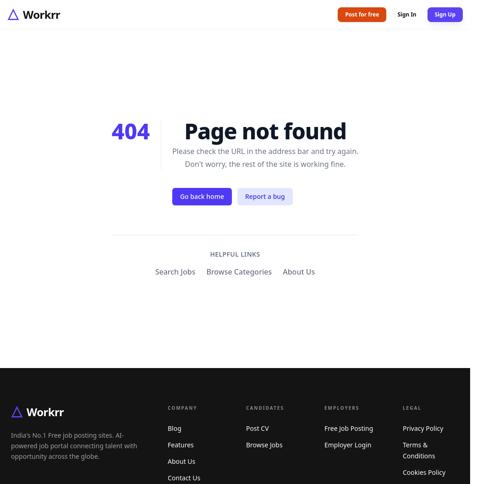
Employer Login (347, 444)
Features (181, 444)
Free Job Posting (348, 428)
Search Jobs (175, 272)
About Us (299, 272)
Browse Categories (239, 272)
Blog (174, 428)
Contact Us (184, 477)
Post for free (362, 14)
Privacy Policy (423, 428)
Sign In (406, 14)
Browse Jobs (264, 444)
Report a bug (265, 196)
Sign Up (445, 14)
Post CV (257, 428)
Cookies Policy (424, 472)
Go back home (202, 196)
